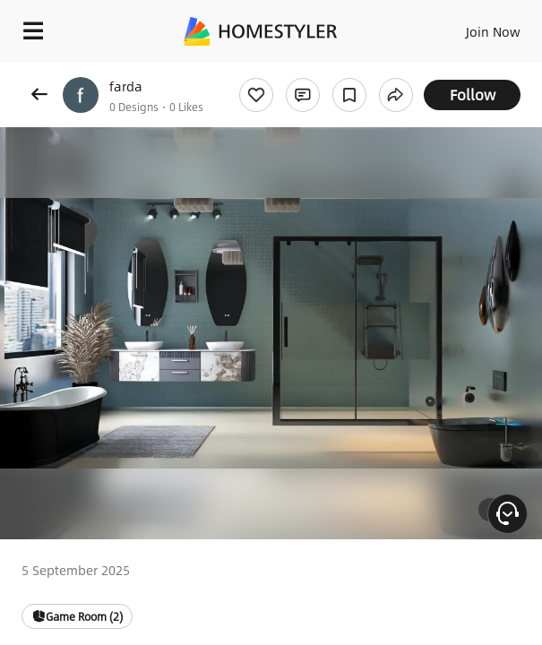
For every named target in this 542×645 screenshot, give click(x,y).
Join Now (493, 31)
